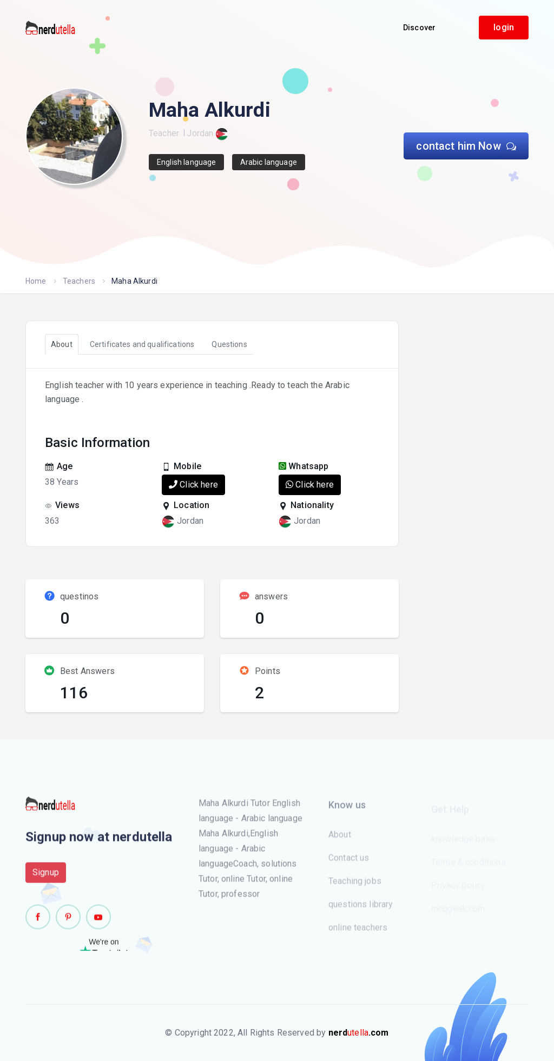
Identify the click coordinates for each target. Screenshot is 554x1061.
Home (36, 281)
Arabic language (268, 162)
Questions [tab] (229, 344)
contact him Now (466, 145)
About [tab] (61, 344)
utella (358, 1032)
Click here (193, 484)
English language (186, 162)
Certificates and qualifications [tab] (142, 344)
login (503, 27)
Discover (419, 27)
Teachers (79, 281)
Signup (45, 878)
